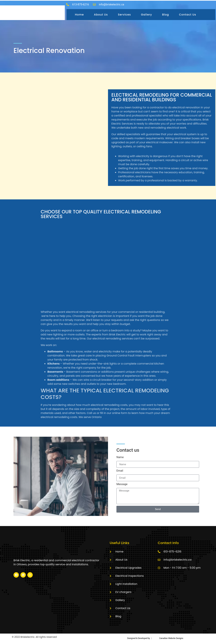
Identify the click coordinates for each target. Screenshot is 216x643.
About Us (101, 15)
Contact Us (187, 15)
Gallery (146, 15)
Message (121, 484)
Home (79, 15)
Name (120, 457)
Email (119, 470)
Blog (165, 15)
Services (124, 15)
